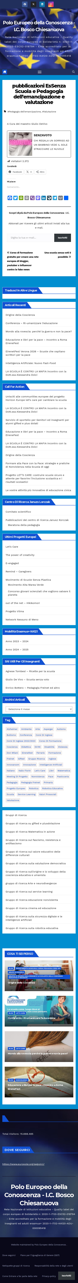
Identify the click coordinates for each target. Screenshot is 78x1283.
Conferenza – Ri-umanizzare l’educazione (32, 323)
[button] (73, 71)
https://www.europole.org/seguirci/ (23, 1164)
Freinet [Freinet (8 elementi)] (10, 758)
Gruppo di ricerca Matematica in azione (30, 831)
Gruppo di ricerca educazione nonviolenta (32, 899)
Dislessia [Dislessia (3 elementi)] (63, 747)
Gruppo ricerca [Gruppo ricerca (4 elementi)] (36, 758)
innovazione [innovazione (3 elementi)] (29, 764)
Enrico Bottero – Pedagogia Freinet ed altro (33, 687)
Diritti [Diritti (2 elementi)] (38, 747)
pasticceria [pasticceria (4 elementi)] (63, 776)
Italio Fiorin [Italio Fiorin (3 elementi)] (24, 770)
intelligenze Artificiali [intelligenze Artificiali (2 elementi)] (51, 764)
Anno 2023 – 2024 (17, 641)
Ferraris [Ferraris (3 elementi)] (41, 753)
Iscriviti (62, 237)
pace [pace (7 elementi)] (50, 776)
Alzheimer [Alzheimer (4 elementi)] (12, 729)
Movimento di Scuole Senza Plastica (28, 579)
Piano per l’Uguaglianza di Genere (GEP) (39, 1255)
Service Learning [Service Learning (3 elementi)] (26, 794)
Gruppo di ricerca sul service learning (29, 891)
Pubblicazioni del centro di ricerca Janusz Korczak (37, 520)
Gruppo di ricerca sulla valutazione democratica (36, 863)
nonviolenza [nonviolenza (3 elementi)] (37, 776)
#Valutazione (49, 111)
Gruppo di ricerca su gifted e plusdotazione (33, 823)
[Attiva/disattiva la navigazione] (39, 72)
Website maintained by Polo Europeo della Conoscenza (38, 1245)
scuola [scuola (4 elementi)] (10, 794)
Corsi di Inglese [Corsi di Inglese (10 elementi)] (44, 735)
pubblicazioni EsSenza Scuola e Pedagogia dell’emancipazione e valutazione (39, 94)
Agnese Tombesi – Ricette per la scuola (30, 671)
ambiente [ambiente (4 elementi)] (26, 729)
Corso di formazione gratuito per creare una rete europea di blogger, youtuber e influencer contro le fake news (22, 261)
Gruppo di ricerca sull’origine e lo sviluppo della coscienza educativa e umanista (36, 976)
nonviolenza (21, 1080)
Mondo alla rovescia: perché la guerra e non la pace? (39, 331)
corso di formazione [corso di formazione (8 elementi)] (50, 741)
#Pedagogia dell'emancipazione (24, 111)
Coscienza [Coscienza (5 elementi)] (12, 747)
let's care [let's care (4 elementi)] (40, 770)
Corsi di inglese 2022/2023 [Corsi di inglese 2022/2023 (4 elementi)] (21, 741)
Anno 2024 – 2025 (17, 649)
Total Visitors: (11, 1133)
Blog (11, 968)
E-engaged (12, 563)
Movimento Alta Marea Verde (26, 584)
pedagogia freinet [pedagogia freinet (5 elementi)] (30, 782)
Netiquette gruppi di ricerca (16, 1266)
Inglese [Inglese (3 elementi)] (52, 758)
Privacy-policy (49, 1276)
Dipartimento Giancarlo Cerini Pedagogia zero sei (38, 968)
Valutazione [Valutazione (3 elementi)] (13, 800)
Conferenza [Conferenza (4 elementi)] (26, 735)
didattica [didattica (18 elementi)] (26, 747)
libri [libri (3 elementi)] (51, 770)
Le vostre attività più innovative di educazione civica (38, 490)
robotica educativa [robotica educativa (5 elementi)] (52, 788)
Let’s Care (12, 546)
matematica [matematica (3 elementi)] (64, 770)
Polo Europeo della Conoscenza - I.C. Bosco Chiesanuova (39, 1195)
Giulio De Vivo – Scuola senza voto (27, 679)
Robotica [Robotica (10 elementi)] (33, 788)
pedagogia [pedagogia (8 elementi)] (12, 782)
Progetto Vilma (15, 611)
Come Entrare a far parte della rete (19, 1276)
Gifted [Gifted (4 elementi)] (21, 758)
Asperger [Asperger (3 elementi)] (48, 729)
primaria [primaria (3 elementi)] (48, 782)
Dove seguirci (8, 1255)
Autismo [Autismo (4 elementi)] (61, 729)
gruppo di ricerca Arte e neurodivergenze (31, 883)
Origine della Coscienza (20, 314)
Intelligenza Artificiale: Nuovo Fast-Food (31, 363)
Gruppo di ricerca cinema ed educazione (31, 908)
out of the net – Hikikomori (23, 603)
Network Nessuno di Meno (22, 619)
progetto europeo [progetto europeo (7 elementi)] (16, 788)
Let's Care (20, 1013)
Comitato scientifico (18, 511)
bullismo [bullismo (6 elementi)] (11, 735)
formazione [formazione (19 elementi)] (54, 753)
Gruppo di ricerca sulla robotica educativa (32, 928)
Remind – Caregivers (18, 571)
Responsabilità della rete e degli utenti (54, 1266)
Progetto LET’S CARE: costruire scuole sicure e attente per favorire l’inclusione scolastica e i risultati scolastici (35, 478)
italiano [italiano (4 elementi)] (11, 770)
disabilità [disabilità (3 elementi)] (49, 747)
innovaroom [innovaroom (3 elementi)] (13, 764)
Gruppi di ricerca (16, 815)
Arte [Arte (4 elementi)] (37, 729)
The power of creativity (20, 554)
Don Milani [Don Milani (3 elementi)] (12, 753)
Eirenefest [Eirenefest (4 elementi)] (27, 753)
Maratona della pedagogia (24, 525)
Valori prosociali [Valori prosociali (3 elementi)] (47, 794)
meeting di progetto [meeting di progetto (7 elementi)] (17, 776)
